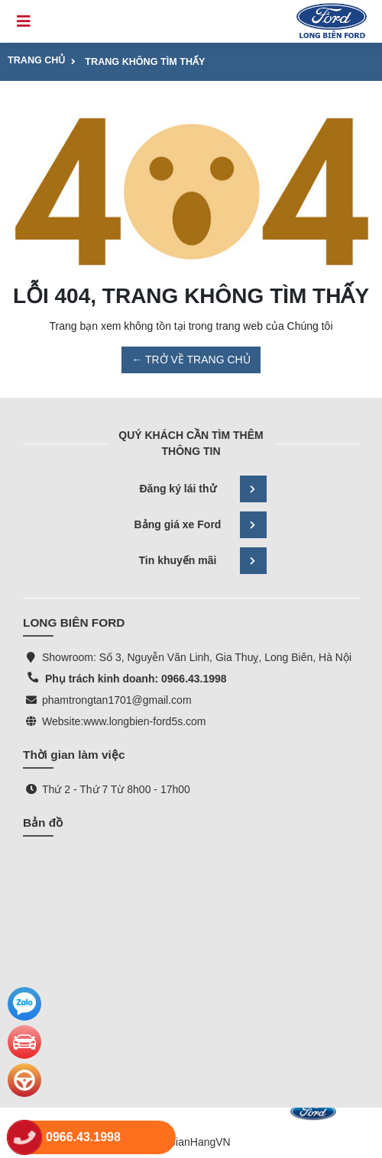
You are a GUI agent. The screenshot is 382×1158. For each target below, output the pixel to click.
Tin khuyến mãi (203, 560)
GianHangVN (199, 1142)
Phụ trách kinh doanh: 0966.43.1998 (134, 679)
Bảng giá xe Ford (200, 524)
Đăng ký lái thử (203, 489)
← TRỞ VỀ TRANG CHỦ (190, 359)
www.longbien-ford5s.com (144, 721)
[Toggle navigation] (24, 21)
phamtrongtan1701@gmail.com (117, 700)
